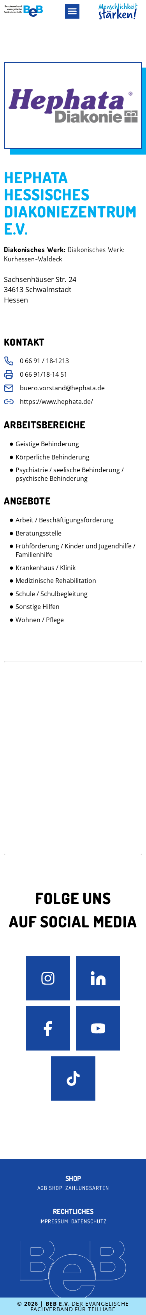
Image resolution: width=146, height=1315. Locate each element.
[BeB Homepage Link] (118, 11)
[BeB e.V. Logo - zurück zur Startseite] (23, 11)
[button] (72, 11)
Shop (73, 1178)
